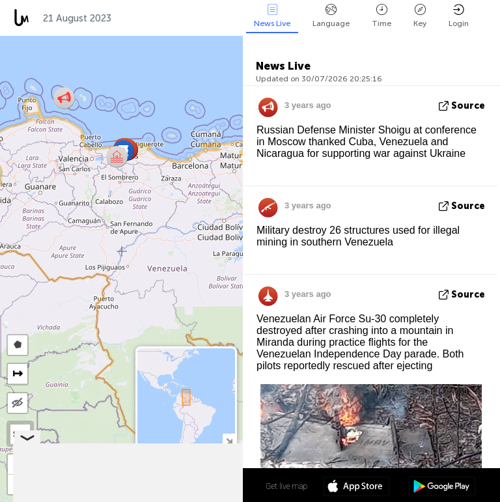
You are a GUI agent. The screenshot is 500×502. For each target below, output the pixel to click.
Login (459, 16)
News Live (272, 16)
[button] (117, 156)
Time (381, 16)
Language (331, 16)
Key (419, 16)
